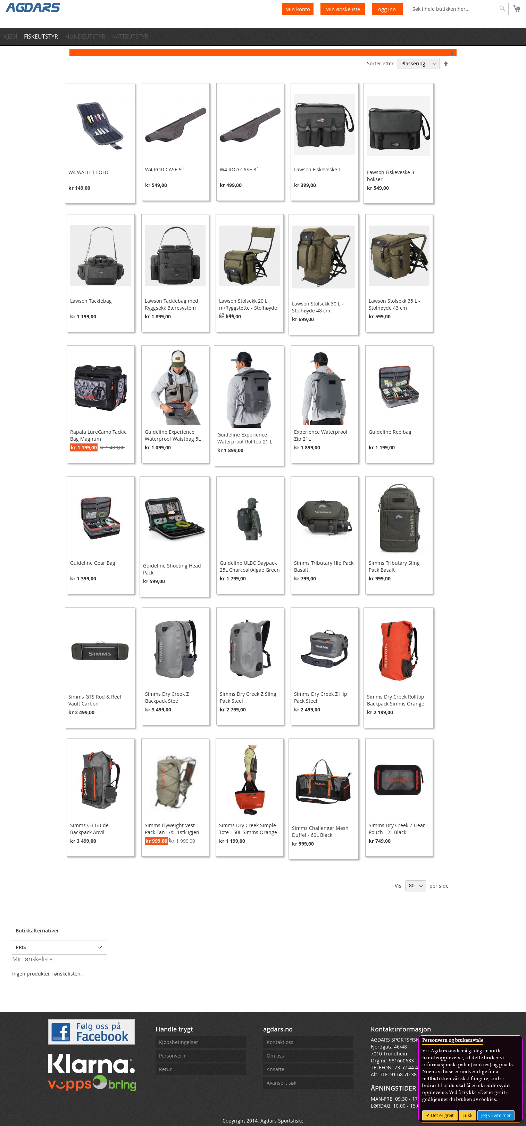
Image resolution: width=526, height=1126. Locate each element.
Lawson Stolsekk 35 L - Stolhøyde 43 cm (394, 304)
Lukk (467, 1115)
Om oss (275, 1055)
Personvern (172, 1055)
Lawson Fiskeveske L (317, 169)
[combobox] (459, 9)
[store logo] (32, 7)
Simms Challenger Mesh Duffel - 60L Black (320, 831)
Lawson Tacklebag (91, 300)
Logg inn (385, 9)
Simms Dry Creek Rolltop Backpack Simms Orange (395, 700)
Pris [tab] (21, 947)
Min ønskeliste (343, 9)
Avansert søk (281, 1082)
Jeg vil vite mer (496, 1115)
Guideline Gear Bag (92, 563)
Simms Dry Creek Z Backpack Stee (167, 697)
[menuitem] (12, 36)
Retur (165, 1069)
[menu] (263, 36)
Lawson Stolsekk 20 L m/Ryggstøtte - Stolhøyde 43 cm (248, 307)
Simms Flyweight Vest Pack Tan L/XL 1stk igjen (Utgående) (172, 832)
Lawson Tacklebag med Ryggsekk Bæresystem (171, 304)
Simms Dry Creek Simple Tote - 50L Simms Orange (248, 828)
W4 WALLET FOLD (88, 172)
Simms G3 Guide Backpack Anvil (89, 828)
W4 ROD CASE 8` (239, 169)
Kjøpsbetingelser (178, 1042)
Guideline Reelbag (390, 432)
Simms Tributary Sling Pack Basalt (394, 566)
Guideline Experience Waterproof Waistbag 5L (173, 435)
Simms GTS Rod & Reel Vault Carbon (94, 700)
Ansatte (275, 1069)
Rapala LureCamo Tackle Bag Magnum (98, 435)
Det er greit (442, 1115)
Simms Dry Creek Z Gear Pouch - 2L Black (397, 828)
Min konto (297, 9)
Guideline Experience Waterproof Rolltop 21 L (244, 438)
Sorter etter (380, 63)
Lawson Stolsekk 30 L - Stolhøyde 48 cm (317, 307)
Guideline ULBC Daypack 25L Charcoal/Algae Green (250, 566)
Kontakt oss (280, 1042)
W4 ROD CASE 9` (164, 169)
